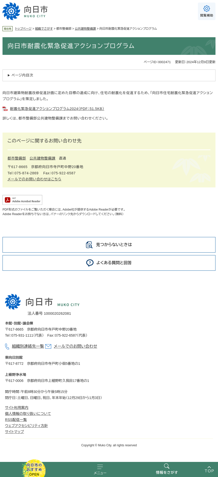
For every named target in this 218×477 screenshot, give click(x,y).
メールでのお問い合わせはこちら (34, 179)
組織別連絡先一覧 (28, 346)
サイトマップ (14, 432)
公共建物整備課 (85, 28)
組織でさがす (44, 28)
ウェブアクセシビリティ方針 (26, 426)
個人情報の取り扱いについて (28, 414)
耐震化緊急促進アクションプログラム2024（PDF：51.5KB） (57, 109)
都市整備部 (17, 158)
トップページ (23, 28)
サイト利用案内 (16, 408)
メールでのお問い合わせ (75, 346)
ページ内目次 (22, 75)
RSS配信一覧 (16, 420)
